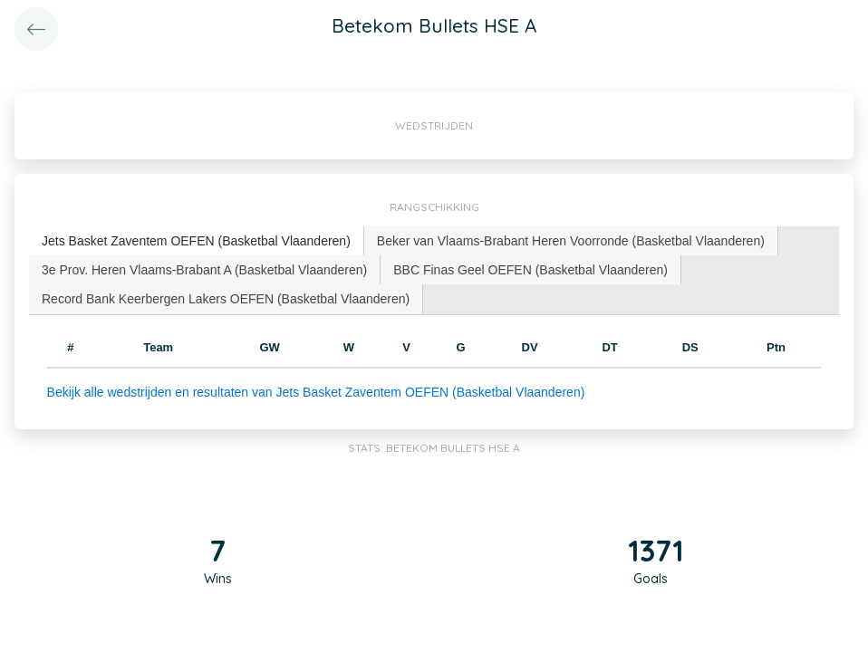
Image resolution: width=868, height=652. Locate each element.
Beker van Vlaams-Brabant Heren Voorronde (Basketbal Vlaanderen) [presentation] (571, 241)
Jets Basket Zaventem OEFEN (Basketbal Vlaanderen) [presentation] (196, 241)
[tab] (196, 241)
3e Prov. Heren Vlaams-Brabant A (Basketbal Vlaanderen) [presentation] (204, 270)
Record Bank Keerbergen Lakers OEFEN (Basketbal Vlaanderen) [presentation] (226, 299)
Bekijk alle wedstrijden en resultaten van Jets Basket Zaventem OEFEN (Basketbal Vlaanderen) (316, 392)
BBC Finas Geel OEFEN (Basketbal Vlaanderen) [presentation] (530, 270)
